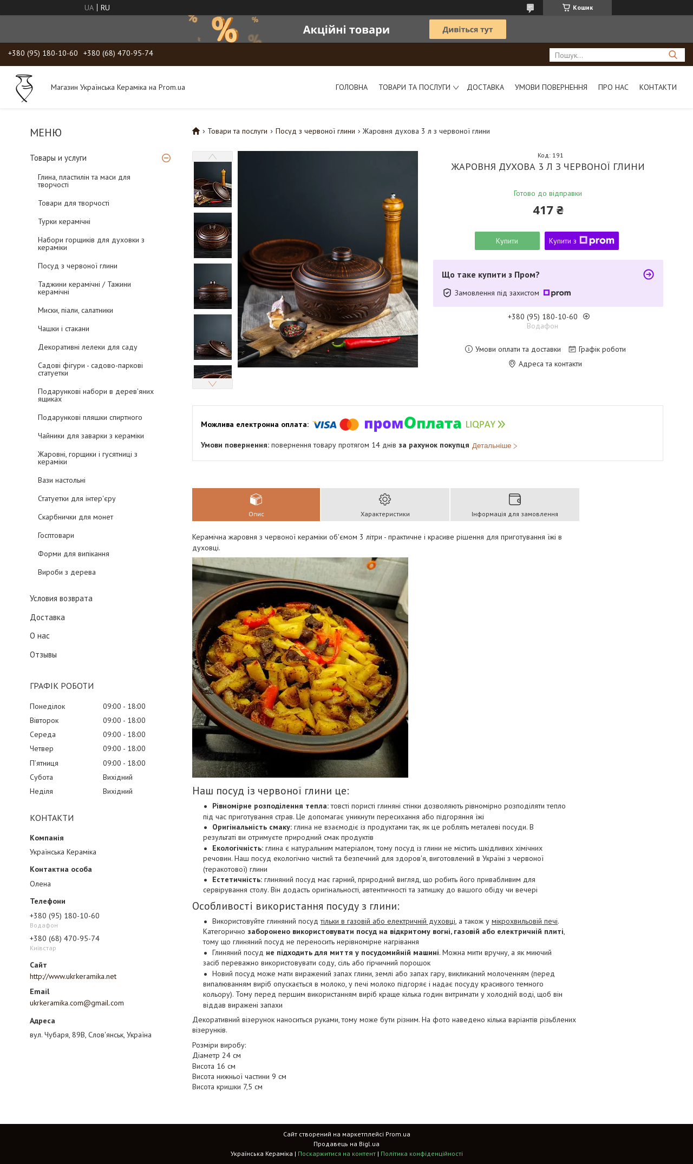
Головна (352, 87)
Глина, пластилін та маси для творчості (84, 180)
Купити (507, 241)
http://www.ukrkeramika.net (73, 976)
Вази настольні (62, 480)
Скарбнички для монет (75, 517)
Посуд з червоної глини (77, 266)
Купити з (581, 241)
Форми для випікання (73, 553)
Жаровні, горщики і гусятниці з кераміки (88, 457)
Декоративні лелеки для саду (88, 347)
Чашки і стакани (63, 328)
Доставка (485, 87)
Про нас (613, 87)
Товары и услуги (58, 158)
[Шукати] (673, 55)
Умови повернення (551, 87)
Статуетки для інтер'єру (77, 498)
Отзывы (43, 654)
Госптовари (56, 535)
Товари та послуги (414, 87)
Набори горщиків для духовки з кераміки (91, 243)
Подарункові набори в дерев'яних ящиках (96, 395)
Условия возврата (61, 598)
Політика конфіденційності (422, 1153)
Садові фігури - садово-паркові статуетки (90, 369)
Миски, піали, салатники (75, 310)
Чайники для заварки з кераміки (91, 435)
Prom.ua (397, 1134)
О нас (40, 635)
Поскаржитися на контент (337, 1153)
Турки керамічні (64, 221)
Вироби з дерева (67, 572)
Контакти (658, 87)
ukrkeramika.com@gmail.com (77, 1003)
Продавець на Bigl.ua (346, 1144)
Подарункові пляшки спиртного (90, 417)
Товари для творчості (73, 203)
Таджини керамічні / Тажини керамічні (84, 288)
